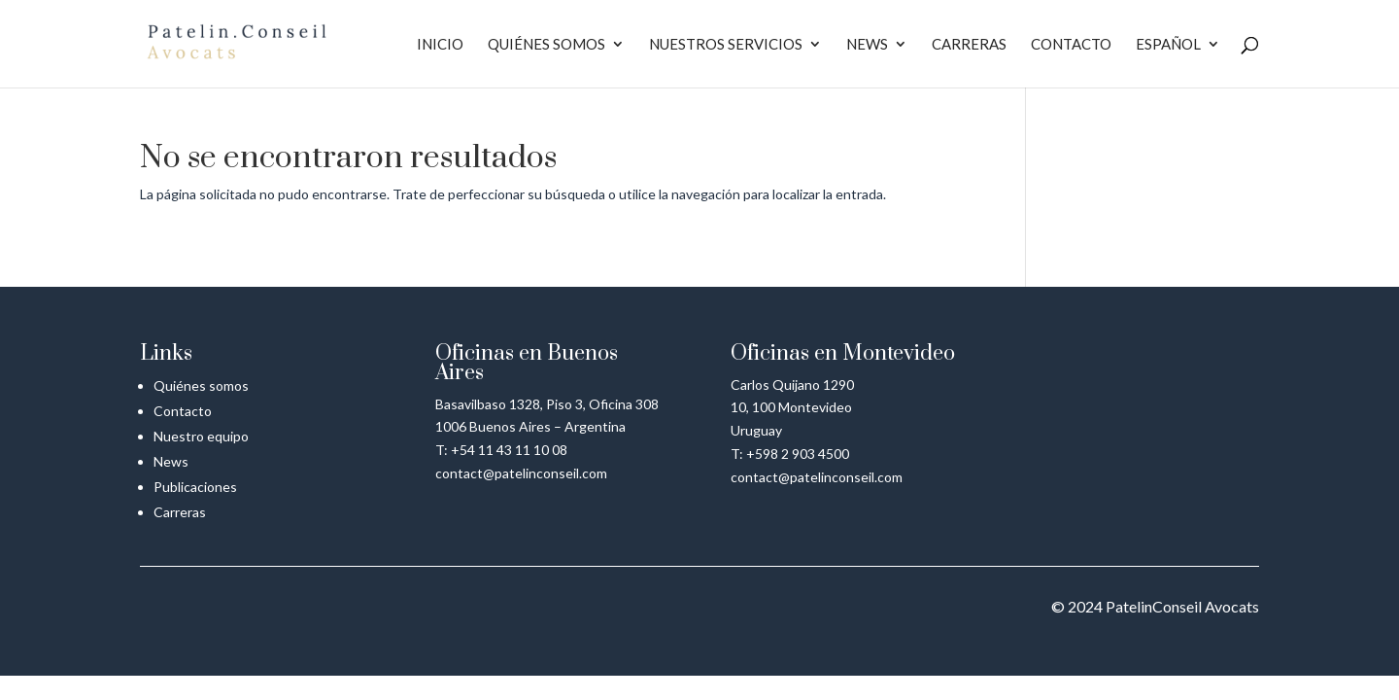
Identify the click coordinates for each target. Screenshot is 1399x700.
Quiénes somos (546, 44)
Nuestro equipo (201, 436)
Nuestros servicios (725, 44)
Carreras (969, 44)
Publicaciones (195, 486)
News (867, 44)
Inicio (440, 44)
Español (1168, 44)
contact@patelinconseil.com (521, 473)
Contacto (1071, 44)
